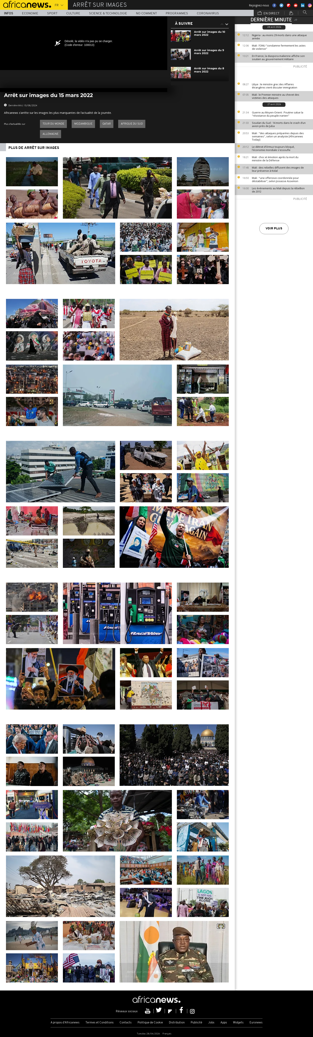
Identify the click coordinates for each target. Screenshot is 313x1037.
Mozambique (83, 123)
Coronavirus (208, 13)
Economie (30, 13)
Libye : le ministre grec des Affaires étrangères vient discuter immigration (274, 86)
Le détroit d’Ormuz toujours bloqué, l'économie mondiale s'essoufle (273, 148)
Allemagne (50, 134)
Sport (52, 13)
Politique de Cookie (150, 1022)
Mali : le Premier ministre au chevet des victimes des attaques (275, 96)
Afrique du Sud (132, 123)
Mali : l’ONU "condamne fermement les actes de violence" (279, 47)
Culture (73, 13)
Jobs (211, 1022)
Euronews (256, 1022)
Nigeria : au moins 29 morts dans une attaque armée (279, 37)
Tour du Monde (53, 123)
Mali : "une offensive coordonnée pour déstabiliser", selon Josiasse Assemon (275, 179)
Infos (8, 13)
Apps (223, 1022)
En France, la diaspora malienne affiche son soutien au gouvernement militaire (278, 57)
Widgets (238, 1022)
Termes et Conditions (99, 1022)
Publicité (196, 1022)
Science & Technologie (108, 13)
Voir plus (273, 228)
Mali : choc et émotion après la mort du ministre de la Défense (275, 159)
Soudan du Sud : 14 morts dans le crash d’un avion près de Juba (279, 124)
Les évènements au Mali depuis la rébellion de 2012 (278, 190)
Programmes (177, 13)
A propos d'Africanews (65, 1022)
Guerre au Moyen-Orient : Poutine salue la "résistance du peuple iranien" (277, 114)
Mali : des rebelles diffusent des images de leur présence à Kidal (278, 169)
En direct (268, 13)
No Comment (146, 13)
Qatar (106, 123)
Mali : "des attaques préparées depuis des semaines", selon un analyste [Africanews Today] (278, 136)
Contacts (126, 1022)
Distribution (177, 1022)
